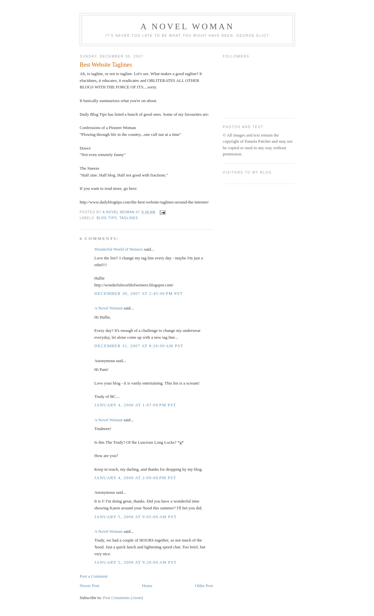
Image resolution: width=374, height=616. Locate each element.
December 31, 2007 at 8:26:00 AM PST (138, 345)
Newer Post (89, 585)
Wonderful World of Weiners (118, 249)
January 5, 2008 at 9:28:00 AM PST (135, 562)
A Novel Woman (187, 26)
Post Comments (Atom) (123, 597)
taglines (128, 218)
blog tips (107, 218)
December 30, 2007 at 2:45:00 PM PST (138, 293)
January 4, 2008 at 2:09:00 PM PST (135, 477)
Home (147, 585)
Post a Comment (94, 576)
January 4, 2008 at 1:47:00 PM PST (135, 404)
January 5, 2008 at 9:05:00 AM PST (135, 516)
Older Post (204, 585)
